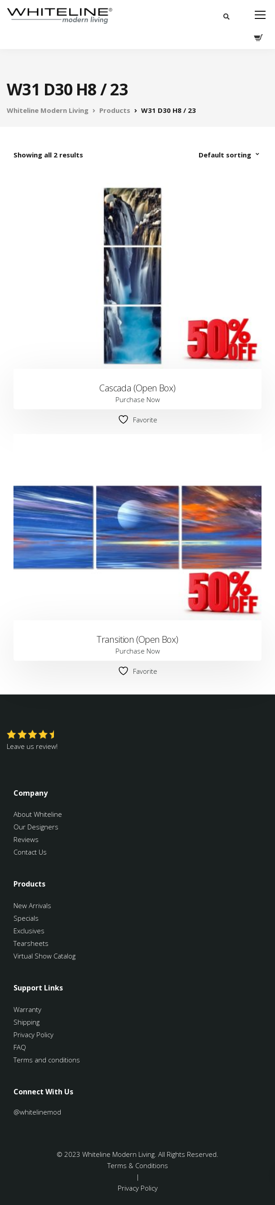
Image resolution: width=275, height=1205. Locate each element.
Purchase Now (137, 399)
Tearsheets (31, 943)
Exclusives (28, 930)
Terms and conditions (46, 1059)
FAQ (19, 1047)
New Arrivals (32, 905)
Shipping (26, 1021)
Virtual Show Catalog (45, 955)
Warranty (28, 1009)
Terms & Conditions (137, 1165)
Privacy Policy (33, 1034)
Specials (26, 918)
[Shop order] (230, 154)
